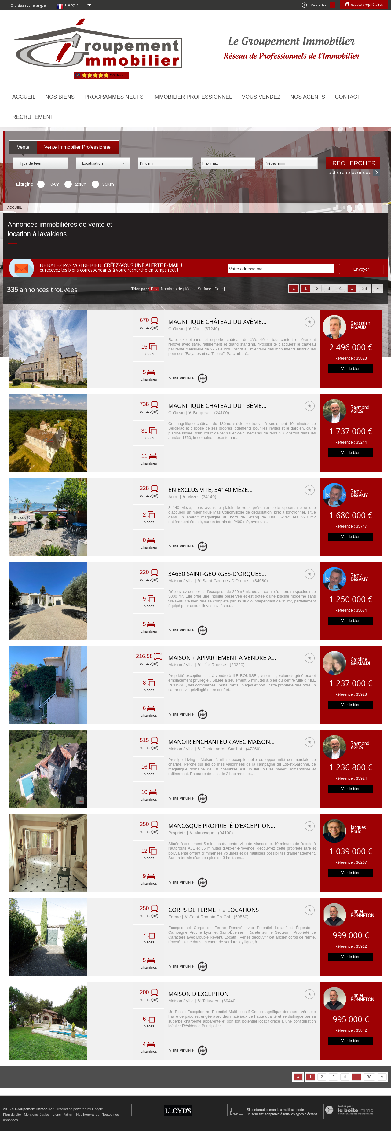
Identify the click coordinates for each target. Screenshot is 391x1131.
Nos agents (307, 97)
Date (218, 289)
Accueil (23, 97)
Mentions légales (36, 1114)
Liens (57, 1114)
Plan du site (12, 1114)
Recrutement (32, 117)
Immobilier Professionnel (192, 97)
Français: (72, 4)
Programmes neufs (114, 97)
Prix (154, 289)
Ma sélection (318, 5)
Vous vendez (261, 97)
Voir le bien (350, 368)
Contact (347, 97)
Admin (68, 1114)
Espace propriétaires (366, 4)
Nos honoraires (87, 1114)
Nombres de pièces (177, 289)
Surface (204, 289)
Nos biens (60, 97)
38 (364, 288)
